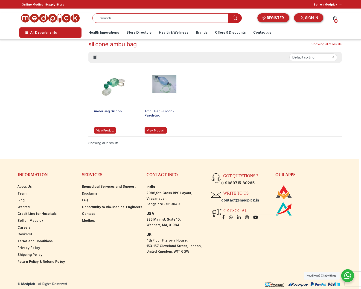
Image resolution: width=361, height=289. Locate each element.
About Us (24, 186)
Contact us (262, 32)
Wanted (23, 207)
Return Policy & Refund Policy (41, 261)
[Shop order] (313, 57)
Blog (20, 200)
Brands (202, 32)
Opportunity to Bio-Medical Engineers (112, 207)
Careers (24, 227)
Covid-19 (24, 234)
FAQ (85, 200)
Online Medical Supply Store (43, 4)
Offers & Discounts (230, 32)
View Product (105, 130)
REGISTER (273, 18)
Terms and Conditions (35, 241)
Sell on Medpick (325, 4)
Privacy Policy (28, 248)
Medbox (88, 220)
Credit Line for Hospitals (37, 214)
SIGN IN (308, 18)
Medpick (28, 284)
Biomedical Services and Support (109, 186)
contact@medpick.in (240, 200)
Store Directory (138, 32)
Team (21, 193)
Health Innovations (103, 32)
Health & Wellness (174, 32)
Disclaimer (90, 193)
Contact (88, 214)
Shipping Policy (29, 255)
